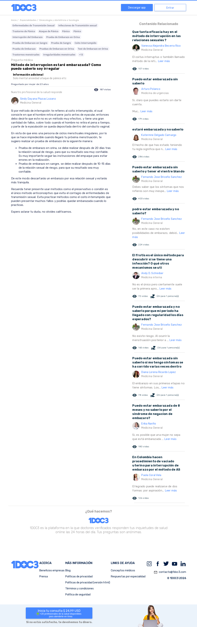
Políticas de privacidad (79, 576)
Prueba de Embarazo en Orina (63, 37)
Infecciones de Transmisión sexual (77, 25)
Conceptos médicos (123, 570)
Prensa (43, 576)
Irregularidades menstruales (59, 54)
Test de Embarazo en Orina (93, 48)
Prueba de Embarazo (24, 48)
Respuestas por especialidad (128, 576)
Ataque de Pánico (48, 31)
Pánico (66, 31)
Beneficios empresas (52, 570)
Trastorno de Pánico (24, 31)
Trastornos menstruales (26, 54)
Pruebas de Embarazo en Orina (57, 48)
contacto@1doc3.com (170, 572)
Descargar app (137, 7)
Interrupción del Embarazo (28, 37)
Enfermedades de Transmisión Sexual (34, 25)
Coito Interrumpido (86, 43)
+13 (81, 54)
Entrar (170, 7)
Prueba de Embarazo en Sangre (30, 43)
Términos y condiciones (79, 588)
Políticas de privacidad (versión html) (87, 582)
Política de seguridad (78, 594)
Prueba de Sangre (61, 43)
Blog (68, 570)
